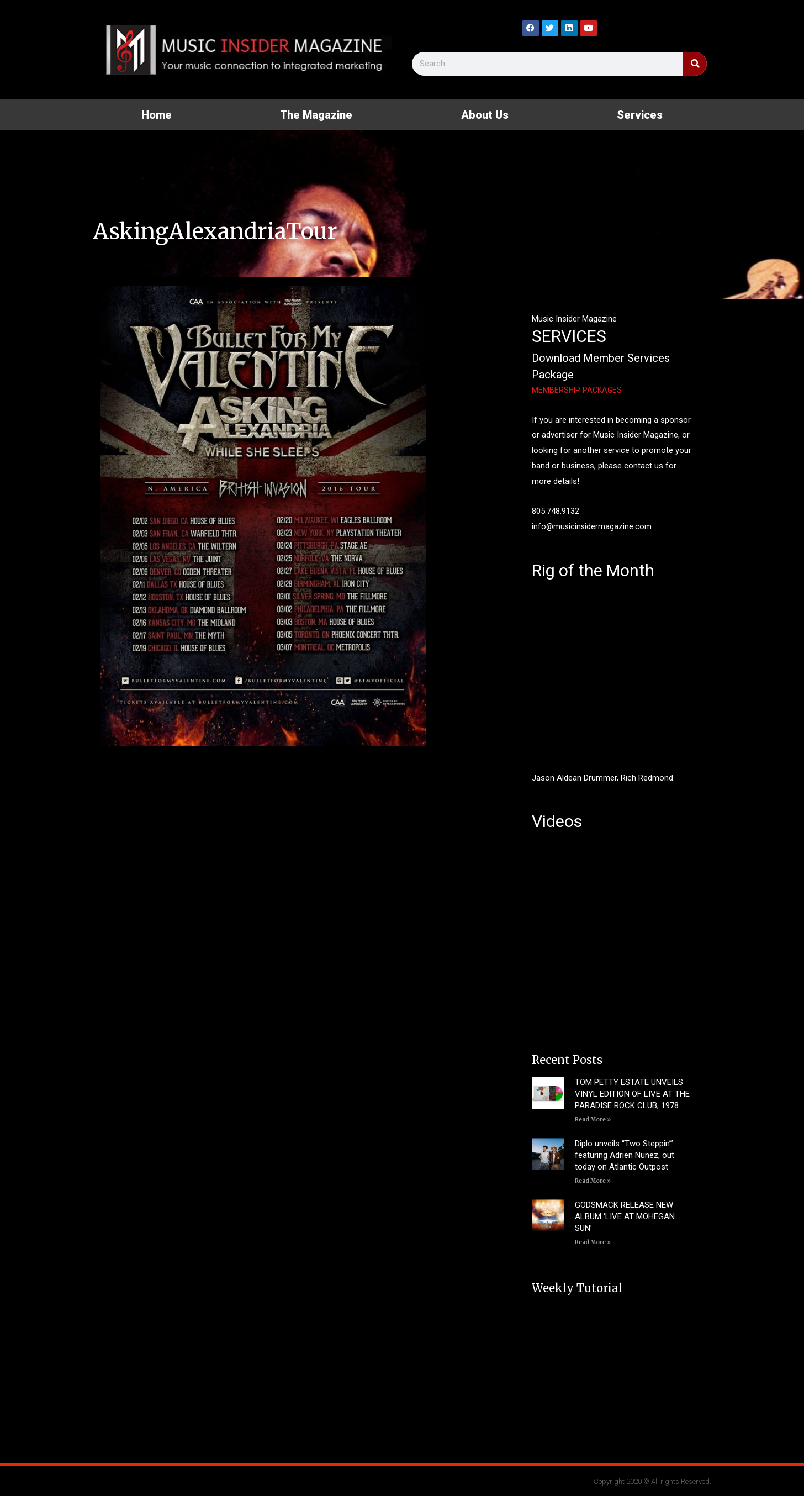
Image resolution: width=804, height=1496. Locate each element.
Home (156, 115)
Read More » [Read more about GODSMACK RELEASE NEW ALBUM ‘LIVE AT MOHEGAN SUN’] (593, 1242)
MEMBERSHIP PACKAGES (578, 390)
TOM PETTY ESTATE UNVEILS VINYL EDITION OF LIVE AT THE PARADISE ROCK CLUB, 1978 (632, 1093)
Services (640, 115)
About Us (485, 115)
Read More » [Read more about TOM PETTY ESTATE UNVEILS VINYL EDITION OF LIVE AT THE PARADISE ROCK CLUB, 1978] (593, 1119)
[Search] (695, 64)
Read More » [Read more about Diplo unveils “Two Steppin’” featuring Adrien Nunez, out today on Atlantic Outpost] (593, 1180)
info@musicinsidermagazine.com (592, 526)
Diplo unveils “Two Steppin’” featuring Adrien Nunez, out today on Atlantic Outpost (624, 1155)
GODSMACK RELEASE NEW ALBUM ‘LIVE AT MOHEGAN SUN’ (625, 1216)
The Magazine (316, 115)
